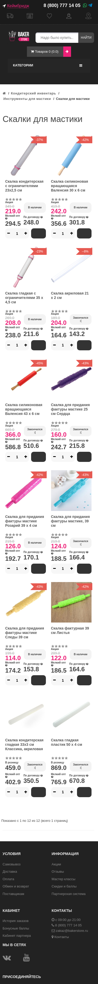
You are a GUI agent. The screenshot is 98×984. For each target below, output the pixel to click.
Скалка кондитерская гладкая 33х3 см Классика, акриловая (24, 744)
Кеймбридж (18, 6)
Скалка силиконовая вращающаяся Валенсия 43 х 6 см (23, 409)
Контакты (61, 937)
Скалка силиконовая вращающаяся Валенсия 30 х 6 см (69, 185)
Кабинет (69, 16)
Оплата (8, 879)
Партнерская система (69, 894)
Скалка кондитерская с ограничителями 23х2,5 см (24, 185)
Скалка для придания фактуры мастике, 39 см (70, 521)
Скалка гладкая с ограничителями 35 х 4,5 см (24, 297)
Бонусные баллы (16, 928)
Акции (56, 864)
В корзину (38, 233)
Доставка (10, 16)
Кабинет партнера (17, 936)
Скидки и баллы (64, 886)
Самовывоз (30, 16)
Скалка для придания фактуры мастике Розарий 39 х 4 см (24, 521)
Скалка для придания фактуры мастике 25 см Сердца (70, 409)
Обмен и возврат (16, 886)
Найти (86, 37)
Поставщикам (13, 894)
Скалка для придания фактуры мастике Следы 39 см (24, 632)
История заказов (16, 921)
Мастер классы (63, 879)
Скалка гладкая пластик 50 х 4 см (66, 742)
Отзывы (58, 871)
